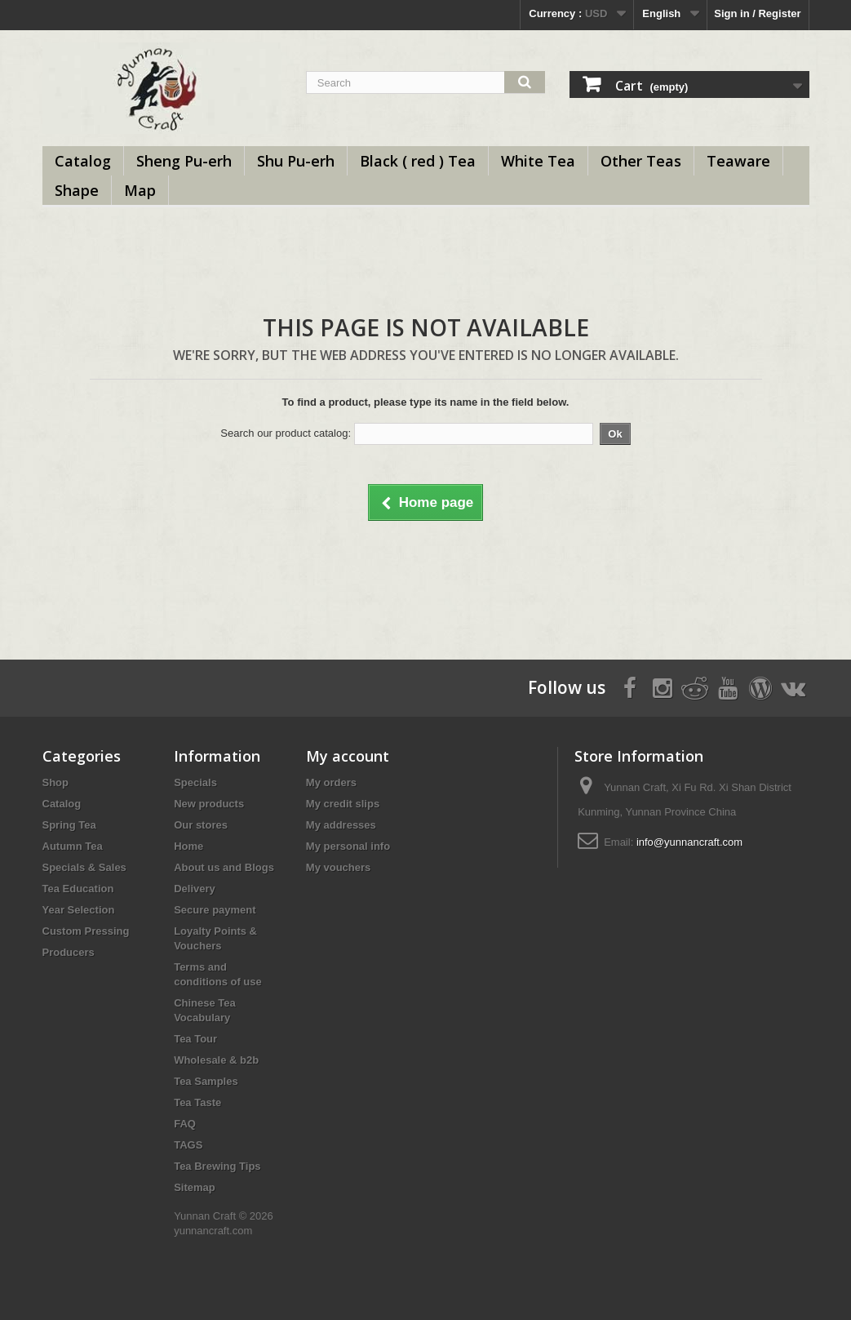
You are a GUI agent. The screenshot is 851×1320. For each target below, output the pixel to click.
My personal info (348, 846)
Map (140, 190)
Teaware (738, 161)
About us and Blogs (224, 867)
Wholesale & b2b (216, 1060)
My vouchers (338, 867)
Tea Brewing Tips (217, 1166)
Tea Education (78, 888)
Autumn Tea (72, 846)
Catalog (83, 161)
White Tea (538, 161)
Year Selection (78, 910)
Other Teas (641, 161)
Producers (68, 952)
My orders (331, 782)
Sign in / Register (757, 13)
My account (347, 756)
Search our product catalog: (285, 433)
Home (188, 846)
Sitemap (194, 1187)
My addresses (341, 825)
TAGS (188, 1145)
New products (209, 804)
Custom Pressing (86, 931)
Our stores (201, 825)
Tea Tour (195, 1039)
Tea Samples (206, 1081)
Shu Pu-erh (296, 161)
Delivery (194, 888)
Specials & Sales (84, 867)
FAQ (185, 1124)
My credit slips (342, 804)
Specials (195, 782)
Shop (55, 782)
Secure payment (214, 910)
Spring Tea (69, 825)
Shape (77, 190)
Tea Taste (197, 1102)
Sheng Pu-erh (184, 161)
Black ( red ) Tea (418, 161)
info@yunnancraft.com (689, 842)
